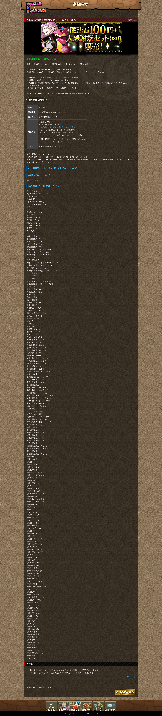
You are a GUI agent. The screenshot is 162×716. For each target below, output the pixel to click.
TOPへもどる (36, 7)
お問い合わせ (110, 706)
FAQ (98, 706)
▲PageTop (131, 677)
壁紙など (75, 706)
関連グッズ (86, 706)
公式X (51, 706)
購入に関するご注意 (36, 100)
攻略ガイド (63, 706)
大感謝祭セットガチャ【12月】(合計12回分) (58, 127)
